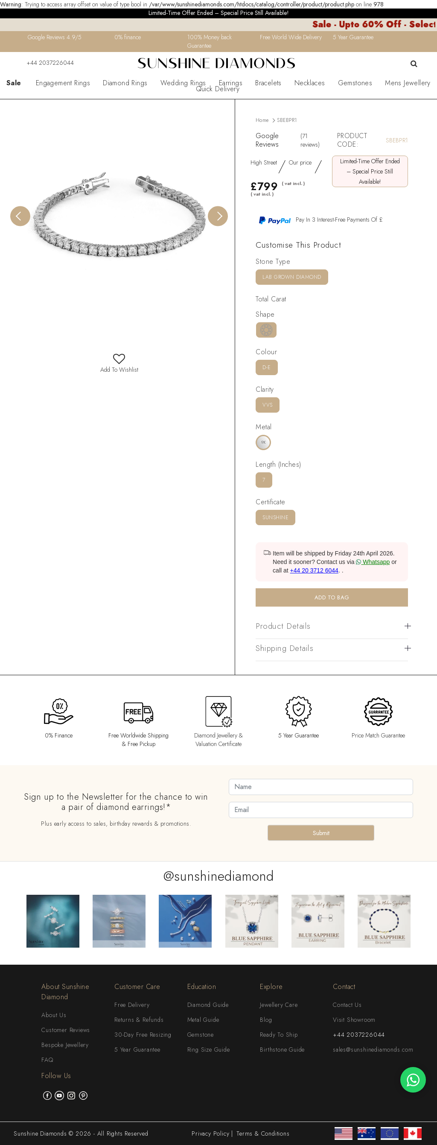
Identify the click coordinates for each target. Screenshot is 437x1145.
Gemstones (355, 83)
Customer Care (137, 987)
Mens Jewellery (408, 83)
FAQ (47, 1059)
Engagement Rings (63, 83)
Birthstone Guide (282, 1049)
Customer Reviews (65, 1030)
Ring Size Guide (208, 1049)
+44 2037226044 (45, 62)
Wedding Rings (183, 83)
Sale (13, 83)
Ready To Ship (278, 1034)
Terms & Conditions (262, 1133)
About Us (53, 1015)
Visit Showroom (354, 1019)
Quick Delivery (218, 89)
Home (262, 120)
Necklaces (309, 83)
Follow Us (56, 1076)
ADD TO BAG (332, 597)
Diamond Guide (208, 1004)
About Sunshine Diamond (65, 992)
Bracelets (268, 83)
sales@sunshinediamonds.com (373, 1049)
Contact (344, 987)
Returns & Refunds (139, 1019)
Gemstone (200, 1034)
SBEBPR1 (287, 120)
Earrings (230, 83)
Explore (271, 987)
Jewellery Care (278, 1004)
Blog (266, 1019)
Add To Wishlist (119, 365)
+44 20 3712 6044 (314, 570)
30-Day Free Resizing (143, 1034)
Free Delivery (131, 1004)
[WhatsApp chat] (413, 1080)
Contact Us (347, 1004)
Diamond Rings (125, 83)
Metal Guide (203, 1019)
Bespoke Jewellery (65, 1045)
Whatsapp (373, 561)
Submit (321, 833)
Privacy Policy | (212, 1133)
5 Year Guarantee (137, 1049)
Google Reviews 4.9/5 (55, 37)
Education (201, 987)
